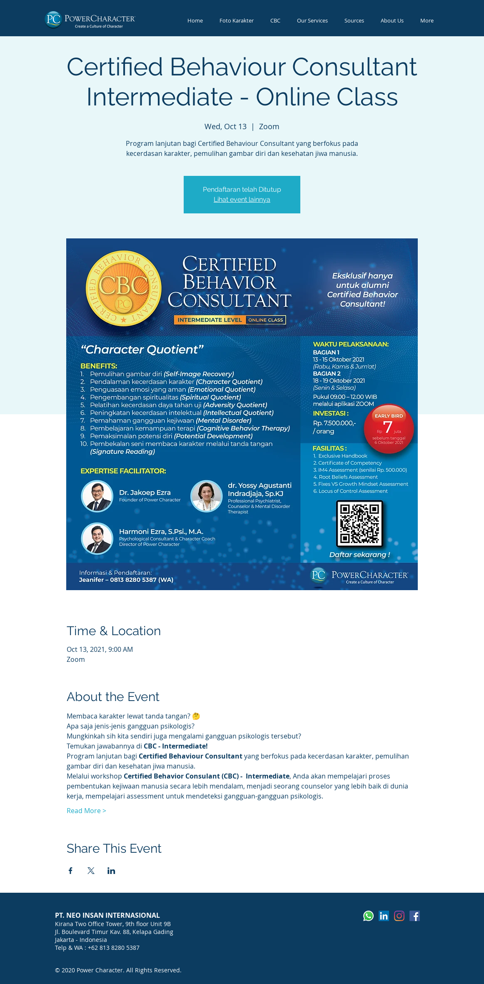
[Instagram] (399, 916)
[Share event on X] (91, 870)
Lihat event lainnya (242, 199)
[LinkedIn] (384, 916)
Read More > (86, 810)
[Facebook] (414, 916)
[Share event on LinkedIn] (111, 870)
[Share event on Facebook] (71, 870)
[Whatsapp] (368, 916)
